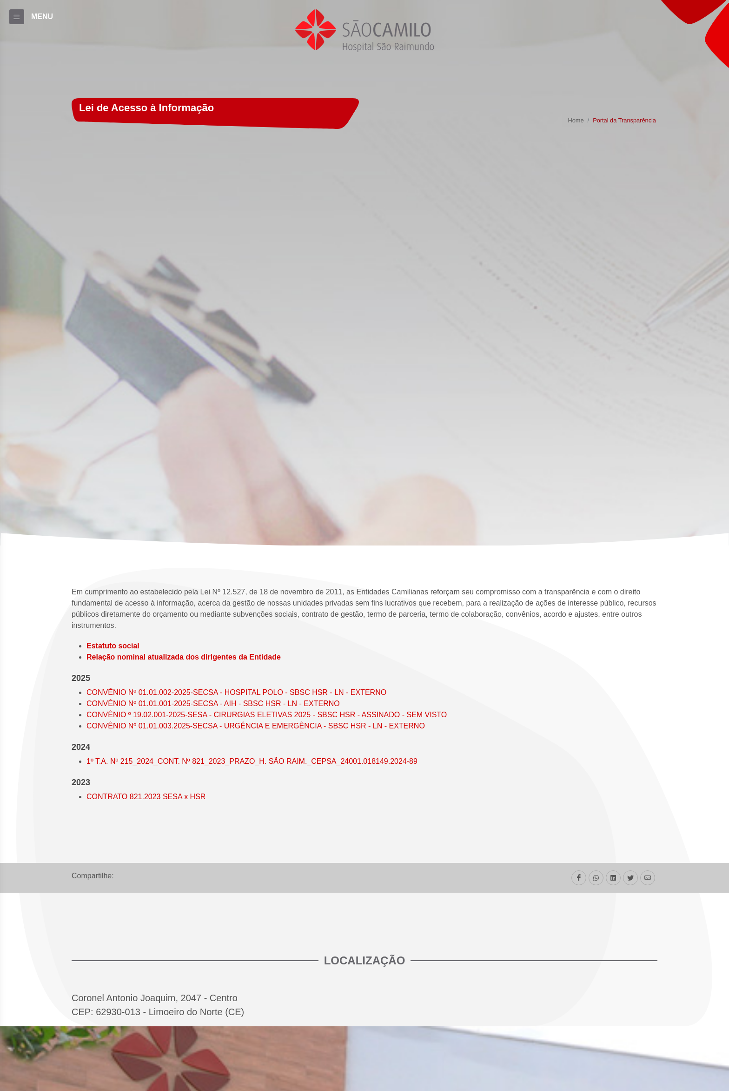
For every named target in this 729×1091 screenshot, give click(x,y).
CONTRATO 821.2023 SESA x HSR (145, 797)
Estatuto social (112, 646)
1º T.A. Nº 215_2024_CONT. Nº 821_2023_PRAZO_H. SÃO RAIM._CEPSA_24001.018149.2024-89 (252, 761)
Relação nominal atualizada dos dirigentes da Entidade (183, 657)
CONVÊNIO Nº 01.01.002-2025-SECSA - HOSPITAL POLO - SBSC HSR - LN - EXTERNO (236, 692)
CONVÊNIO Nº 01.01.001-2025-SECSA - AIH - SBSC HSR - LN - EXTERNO (213, 703)
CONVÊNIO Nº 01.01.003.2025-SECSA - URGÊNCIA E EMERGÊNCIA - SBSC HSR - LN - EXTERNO (255, 726)
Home (575, 120)
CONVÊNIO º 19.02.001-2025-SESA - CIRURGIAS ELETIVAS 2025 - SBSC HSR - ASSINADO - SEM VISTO (266, 715)
